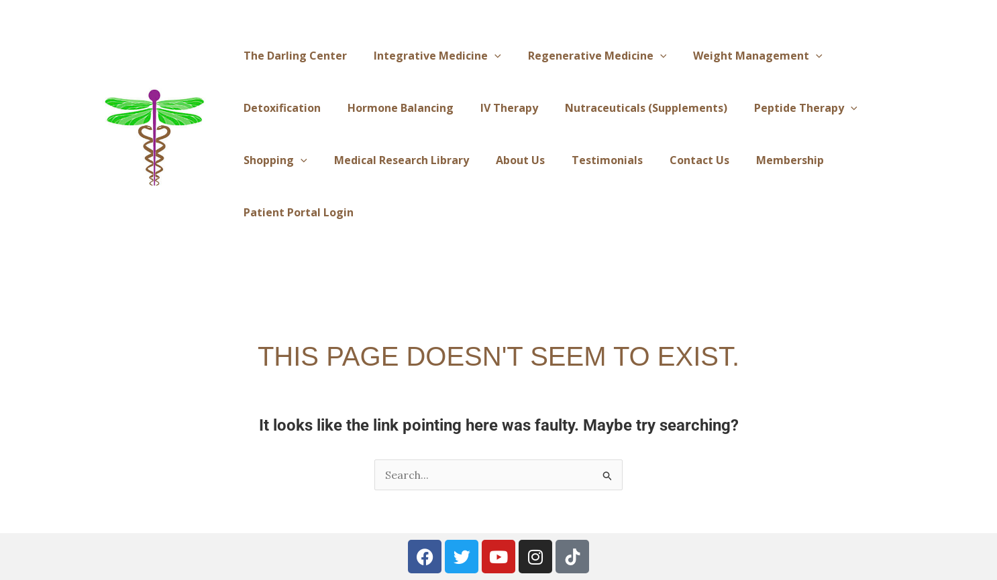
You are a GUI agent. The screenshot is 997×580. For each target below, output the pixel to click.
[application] (494, 55)
